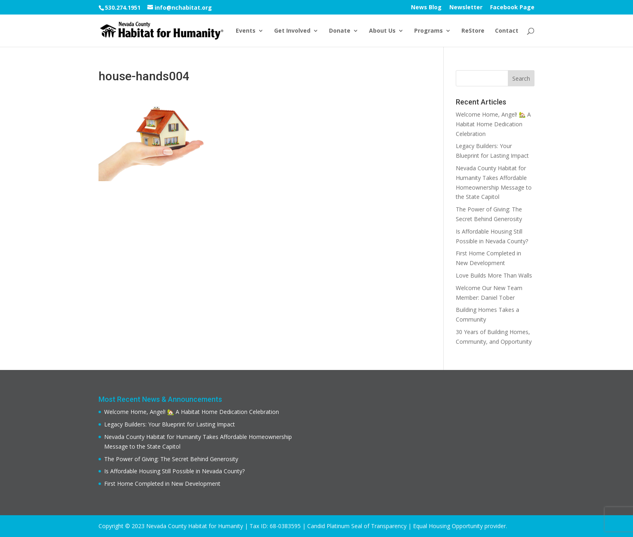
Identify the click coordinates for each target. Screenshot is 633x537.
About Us (382, 31)
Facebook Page (512, 7)
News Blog (426, 7)
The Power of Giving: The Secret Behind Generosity (171, 459)
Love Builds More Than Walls (494, 275)
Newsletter (465, 7)
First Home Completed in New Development (162, 483)
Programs (428, 31)
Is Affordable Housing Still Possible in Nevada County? (174, 471)
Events (246, 31)
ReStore (472, 31)
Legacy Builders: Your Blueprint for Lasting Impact (169, 424)
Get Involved (292, 31)
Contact (506, 31)
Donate (339, 31)
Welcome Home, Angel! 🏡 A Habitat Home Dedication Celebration (493, 124)
